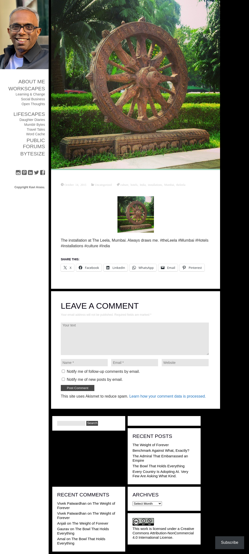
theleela (180, 184)
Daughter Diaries (32, 120)
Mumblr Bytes (34, 125)
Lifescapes (29, 114)
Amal (61, 539)
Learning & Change (30, 94)
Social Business (33, 99)
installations (155, 184)
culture (124, 184)
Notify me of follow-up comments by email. (103, 371)
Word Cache (35, 134)
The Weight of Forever (151, 445)
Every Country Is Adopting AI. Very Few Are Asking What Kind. (160, 473)
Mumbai (169, 184)
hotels (134, 184)
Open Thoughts (33, 104)
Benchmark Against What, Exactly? (161, 450)
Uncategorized (103, 184)
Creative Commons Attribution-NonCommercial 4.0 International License (163, 533)
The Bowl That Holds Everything (159, 466)
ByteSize (32, 153)
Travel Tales (36, 129)
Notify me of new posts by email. (95, 379)
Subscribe (229, 542)
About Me (31, 81)
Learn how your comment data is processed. (167, 396)
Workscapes (26, 88)
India (143, 184)
